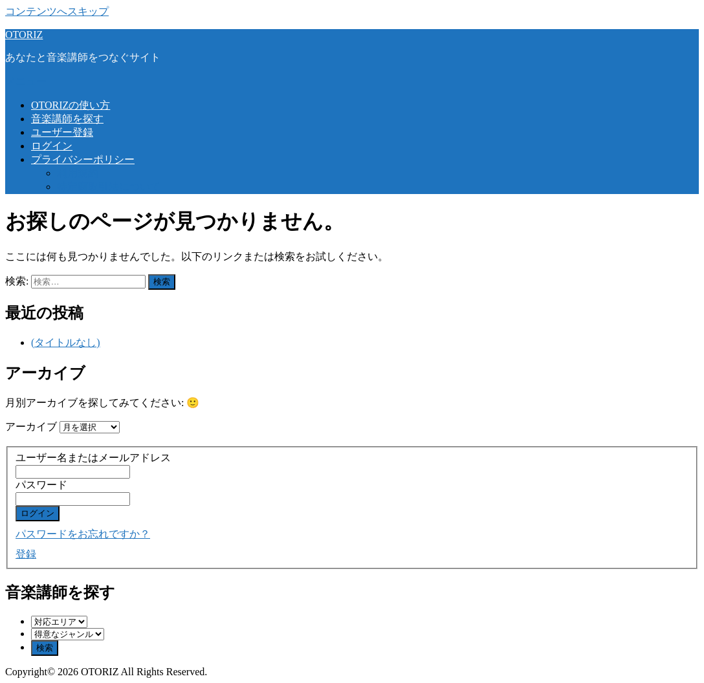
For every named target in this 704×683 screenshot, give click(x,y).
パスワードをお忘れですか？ (83, 533)
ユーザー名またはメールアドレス (93, 457)
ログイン (51, 145)
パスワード (41, 484)
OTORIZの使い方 (70, 105)
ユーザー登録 (62, 132)
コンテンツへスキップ (57, 11)
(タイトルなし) (65, 342)
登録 (26, 553)
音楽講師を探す (67, 118)
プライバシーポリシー (83, 159)
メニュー (26, 81)
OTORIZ (24, 34)
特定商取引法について (108, 186)
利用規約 (77, 173)
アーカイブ (31, 426)
